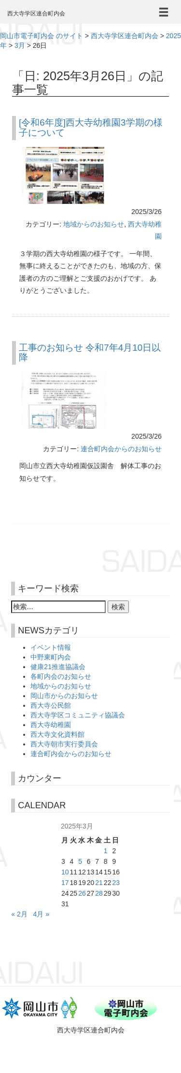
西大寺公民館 (50, 705)
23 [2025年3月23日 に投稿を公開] (116, 883)
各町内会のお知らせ (60, 676)
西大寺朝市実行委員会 (64, 744)
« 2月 (19, 914)
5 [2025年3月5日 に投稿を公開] (80, 861)
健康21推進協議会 (57, 667)
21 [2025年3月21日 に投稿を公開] (99, 883)
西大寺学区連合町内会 (36, 13)
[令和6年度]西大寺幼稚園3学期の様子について (91, 127)
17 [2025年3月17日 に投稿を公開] (65, 883)
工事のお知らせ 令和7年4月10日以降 (90, 353)
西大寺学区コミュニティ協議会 (77, 715)
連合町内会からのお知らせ (121, 449)
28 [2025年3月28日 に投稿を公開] (99, 893)
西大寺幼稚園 (50, 725)
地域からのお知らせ (93, 224)
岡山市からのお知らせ (64, 696)
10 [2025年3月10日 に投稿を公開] (65, 872)
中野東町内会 (50, 657)
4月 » (41, 914)
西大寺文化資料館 (57, 734)
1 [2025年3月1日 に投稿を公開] (106, 851)
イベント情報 (50, 647)
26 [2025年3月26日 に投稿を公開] (82, 893)
